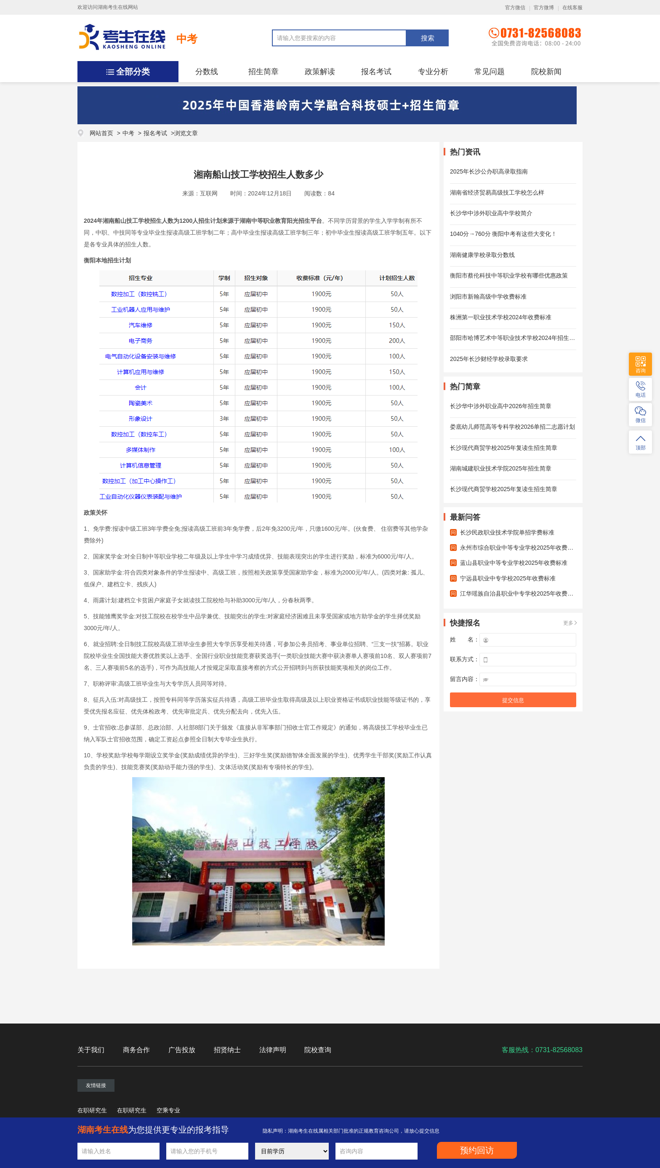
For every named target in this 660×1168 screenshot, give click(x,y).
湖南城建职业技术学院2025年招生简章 (500, 468)
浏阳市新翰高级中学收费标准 (488, 296)
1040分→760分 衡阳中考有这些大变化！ (503, 233)
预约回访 (477, 1150)
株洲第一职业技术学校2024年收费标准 (500, 317)
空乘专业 (168, 1110)
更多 (568, 623)
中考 (186, 39)
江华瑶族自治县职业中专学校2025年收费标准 (519, 593)
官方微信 (515, 8)
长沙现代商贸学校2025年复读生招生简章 (503, 447)
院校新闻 (546, 71)
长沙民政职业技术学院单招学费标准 (507, 532)
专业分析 (433, 71)
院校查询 (317, 1049)
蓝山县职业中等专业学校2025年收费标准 (513, 562)
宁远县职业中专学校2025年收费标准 (508, 578)
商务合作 (136, 1049)
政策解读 (320, 71)
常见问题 (489, 71)
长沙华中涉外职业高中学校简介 (491, 213)
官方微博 (544, 8)
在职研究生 (92, 1110)
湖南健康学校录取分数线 (482, 254)
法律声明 (272, 1049)
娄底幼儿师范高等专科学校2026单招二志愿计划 (512, 426)
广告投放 (181, 1049)
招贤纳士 (227, 1049)
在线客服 (572, 8)
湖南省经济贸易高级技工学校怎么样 (497, 192)
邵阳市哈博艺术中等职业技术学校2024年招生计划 (515, 337)
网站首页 (101, 133)
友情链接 (96, 1085)
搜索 (427, 38)
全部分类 (133, 71)
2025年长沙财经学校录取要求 (489, 358)
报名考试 (376, 71)
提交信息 (513, 700)
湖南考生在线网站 (118, 7)
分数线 (206, 71)
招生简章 (263, 71)
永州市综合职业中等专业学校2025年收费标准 (519, 547)
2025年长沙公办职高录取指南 (489, 171)
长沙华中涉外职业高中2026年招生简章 (500, 406)
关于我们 (90, 1049)
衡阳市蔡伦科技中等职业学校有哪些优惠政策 (509, 275)
